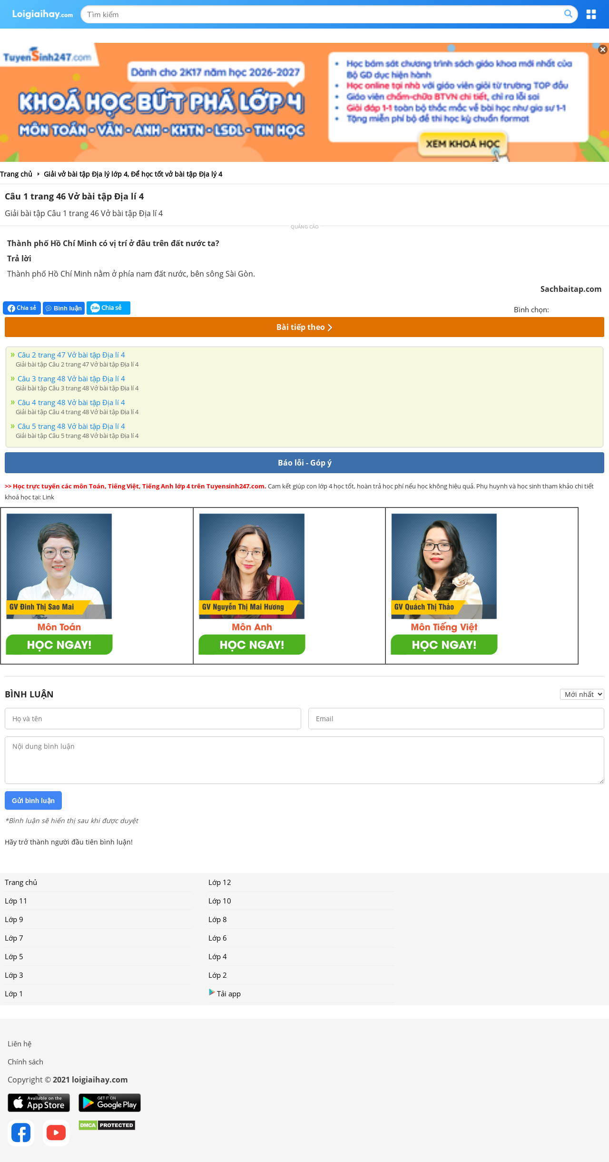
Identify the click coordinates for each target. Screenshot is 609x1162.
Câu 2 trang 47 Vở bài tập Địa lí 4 (71, 354)
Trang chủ (21, 882)
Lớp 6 (217, 938)
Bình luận (64, 308)
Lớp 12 (219, 882)
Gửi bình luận (33, 800)
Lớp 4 (217, 956)
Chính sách (25, 1061)
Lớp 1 (14, 993)
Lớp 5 (14, 956)
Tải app (224, 993)
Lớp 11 (16, 900)
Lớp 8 (217, 919)
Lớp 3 (14, 975)
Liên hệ (19, 1043)
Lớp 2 (217, 975)
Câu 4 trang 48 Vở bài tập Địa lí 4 (71, 402)
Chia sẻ (22, 308)
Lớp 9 (14, 919)
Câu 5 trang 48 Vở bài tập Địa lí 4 (71, 426)
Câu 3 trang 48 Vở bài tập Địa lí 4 (71, 378)
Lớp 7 (14, 938)
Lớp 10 (219, 900)
